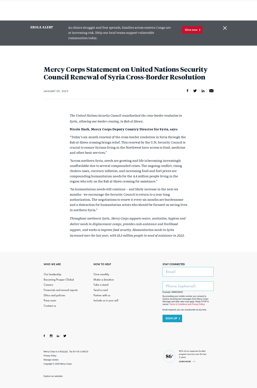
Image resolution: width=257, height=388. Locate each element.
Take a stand (100, 285)
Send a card (100, 290)
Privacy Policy (50, 356)
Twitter (65, 336)
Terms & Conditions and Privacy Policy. (187, 304)
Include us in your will (105, 300)
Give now (191, 30)
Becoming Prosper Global (59, 279)
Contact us (50, 306)
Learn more (185, 361)
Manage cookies (51, 360)
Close (225, 28)
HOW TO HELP (102, 264)
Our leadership (52, 274)
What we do (107, 10)
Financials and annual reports (61, 290)
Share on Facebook (187, 90)
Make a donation (103, 279)
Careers (48, 285)
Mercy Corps (34, 10)
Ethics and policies (54, 295)
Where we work (142, 10)
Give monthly (101, 274)
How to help (170, 10)
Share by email (211, 90)
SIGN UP (171, 318)
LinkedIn (58, 336)
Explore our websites (53, 376)
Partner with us (101, 295)
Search (203, 10)
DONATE (222, 10)
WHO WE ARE (52, 264)
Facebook (44, 336)
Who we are (75, 10)
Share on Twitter (195, 90)
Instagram (51, 336)
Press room (50, 300)
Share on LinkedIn (203, 90)
